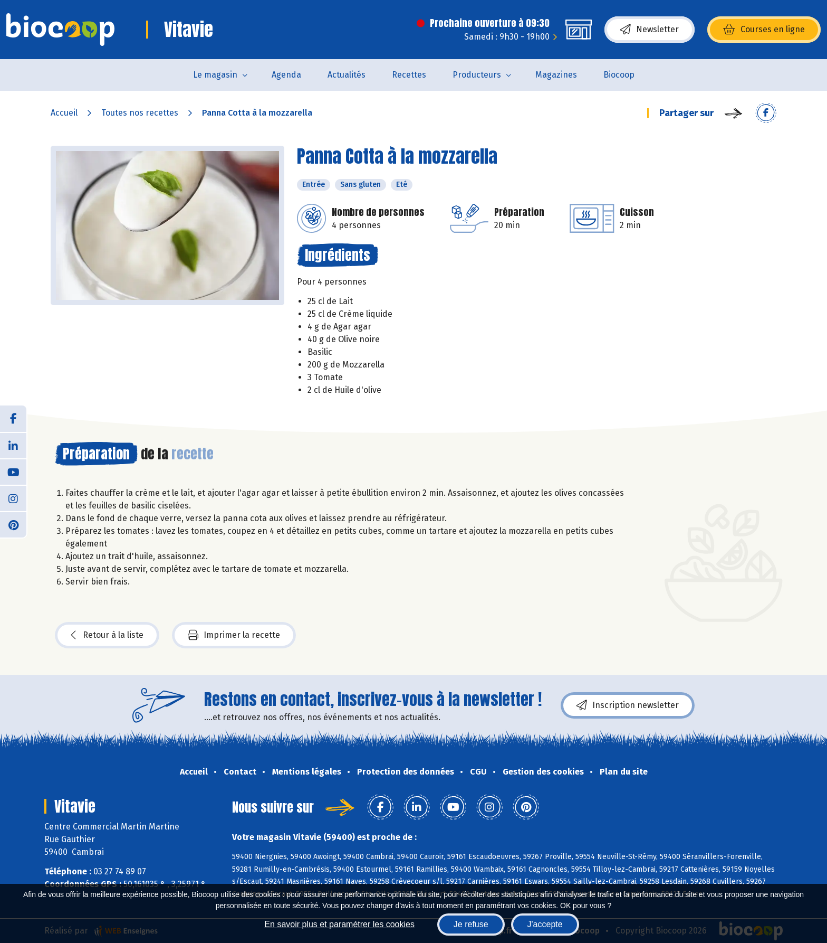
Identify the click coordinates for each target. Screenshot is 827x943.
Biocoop (618, 75)
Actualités (347, 75)
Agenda (286, 75)
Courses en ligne (764, 29)
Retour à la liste (107, 635)
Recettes (409, 75)
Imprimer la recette (234, 635)
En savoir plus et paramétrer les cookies (339, 924)
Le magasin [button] (215, 75)
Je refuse (471, 924)
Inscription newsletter (627, 705)
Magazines (556, 75)
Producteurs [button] (477, 75)
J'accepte (545, 924)
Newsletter (649, 29)
